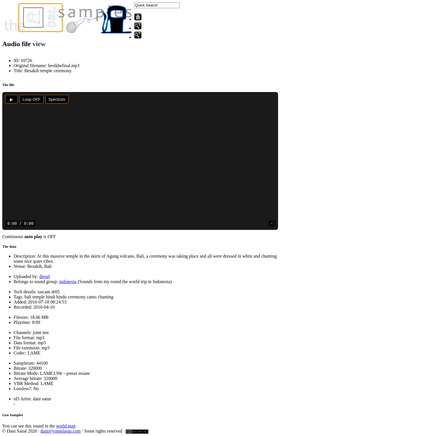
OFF (52, 236)
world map (66, 426)
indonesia (67, 281)
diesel (44, 276)
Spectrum (56, 99)
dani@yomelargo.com (60, 431)
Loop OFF (31, 99)
